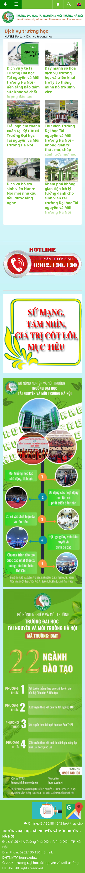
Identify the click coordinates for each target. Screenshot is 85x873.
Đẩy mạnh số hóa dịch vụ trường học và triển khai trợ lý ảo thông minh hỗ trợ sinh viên (60, 80)
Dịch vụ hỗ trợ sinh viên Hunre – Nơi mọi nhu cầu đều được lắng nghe (22, 193)
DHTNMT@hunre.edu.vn (20, 857)
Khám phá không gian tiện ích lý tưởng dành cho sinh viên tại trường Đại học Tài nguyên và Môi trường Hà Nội (61, 198)
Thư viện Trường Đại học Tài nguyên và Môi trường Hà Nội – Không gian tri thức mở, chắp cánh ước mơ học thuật (60, 142)
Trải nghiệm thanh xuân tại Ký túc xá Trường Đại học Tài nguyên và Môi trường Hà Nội (23, 135)
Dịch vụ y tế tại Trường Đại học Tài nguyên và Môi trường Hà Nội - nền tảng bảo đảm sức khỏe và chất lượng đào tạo (23, 82)
